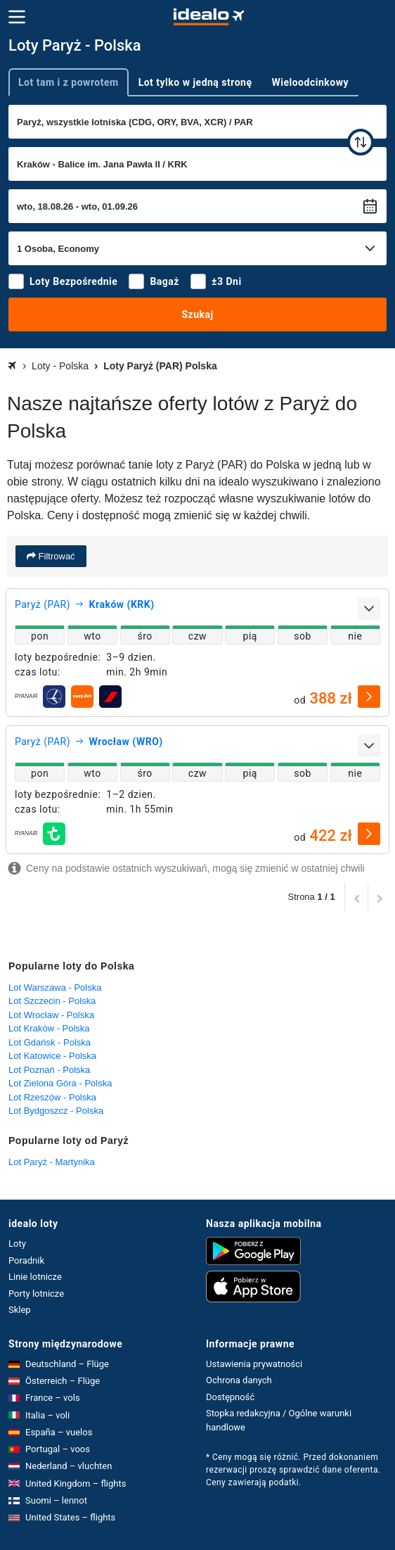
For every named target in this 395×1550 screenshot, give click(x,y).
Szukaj (197, 314)
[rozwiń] (369, 608)
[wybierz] (369, 696)
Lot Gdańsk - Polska (49, 1042)
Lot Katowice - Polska (52, 1055)
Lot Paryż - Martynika (51, 1162)
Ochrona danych (239, 1380)
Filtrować (55, 556)
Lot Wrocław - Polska (51, 1015)
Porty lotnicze (36, 1293)
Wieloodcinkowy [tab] (310, 82)
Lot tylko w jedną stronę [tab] (195, 82)
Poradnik (26, 1260)
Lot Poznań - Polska (49, 1070)
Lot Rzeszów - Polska (52, 1097)
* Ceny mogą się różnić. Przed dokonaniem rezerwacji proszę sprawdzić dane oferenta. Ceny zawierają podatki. (293, 1469)
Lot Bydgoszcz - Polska (55, 1110)
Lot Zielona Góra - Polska (60, 1083)
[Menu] (17, 17)
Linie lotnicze (35, 1276)
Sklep (19, 1309)
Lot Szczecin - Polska (52, 1001)
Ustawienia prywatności (254, 1364)
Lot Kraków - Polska (49, 1028)
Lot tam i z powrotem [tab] (68, 82)
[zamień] (360, 142)
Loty (17, 1243)
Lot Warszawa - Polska (54, 987)
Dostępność (230, 1397)
